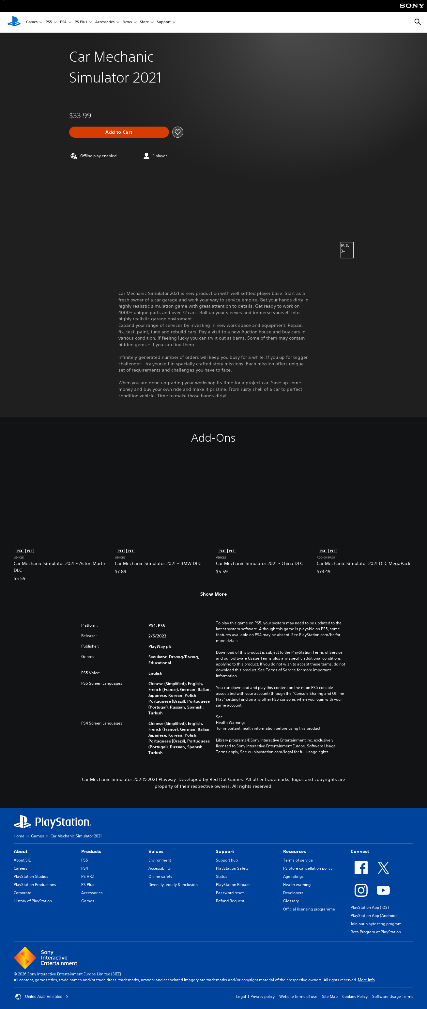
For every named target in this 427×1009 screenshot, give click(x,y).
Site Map (330, 996)
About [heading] (20, 851)
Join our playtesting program (376, 923)
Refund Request (230, 901)
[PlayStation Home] (14, 22)
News (127, 22)
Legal (241, 996)
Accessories (104, 22)
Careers (20, 868)
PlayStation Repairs (233, 884)
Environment (159, 860)
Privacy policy (263, 996)
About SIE (22, 860)
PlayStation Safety (232, 868)
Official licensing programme (309, 909)
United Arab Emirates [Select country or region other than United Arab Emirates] (42, 996)
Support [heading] (225, 851)
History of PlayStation (33, 901)
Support (164, 22)
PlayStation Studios (31, 876)
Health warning (297, 884)
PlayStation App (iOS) (370, 907)
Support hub (227, 860)
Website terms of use (298, 996)
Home (19, 836)
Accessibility (159, 868)
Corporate (22, 892)
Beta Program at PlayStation (376, 932)
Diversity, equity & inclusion (173, 884)
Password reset (230, 892)
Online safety (160, 876)
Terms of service (298, 860)
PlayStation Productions (35, 884)
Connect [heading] (360, 851)
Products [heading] (91, 851)
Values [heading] (155, 851)
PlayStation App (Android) (374, 915)
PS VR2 (87, 876)
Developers (293, 892)
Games (32, 22)
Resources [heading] (294, 851)
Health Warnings (231, 722)
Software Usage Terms (392, 996)
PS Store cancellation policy (307, 868)
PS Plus (81, 22)
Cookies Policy (355, 996)
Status (221, 876)
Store (144, 22)
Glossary (291, 901)
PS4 (63, 22)
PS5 (49, 22)
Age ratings (293, 876)
